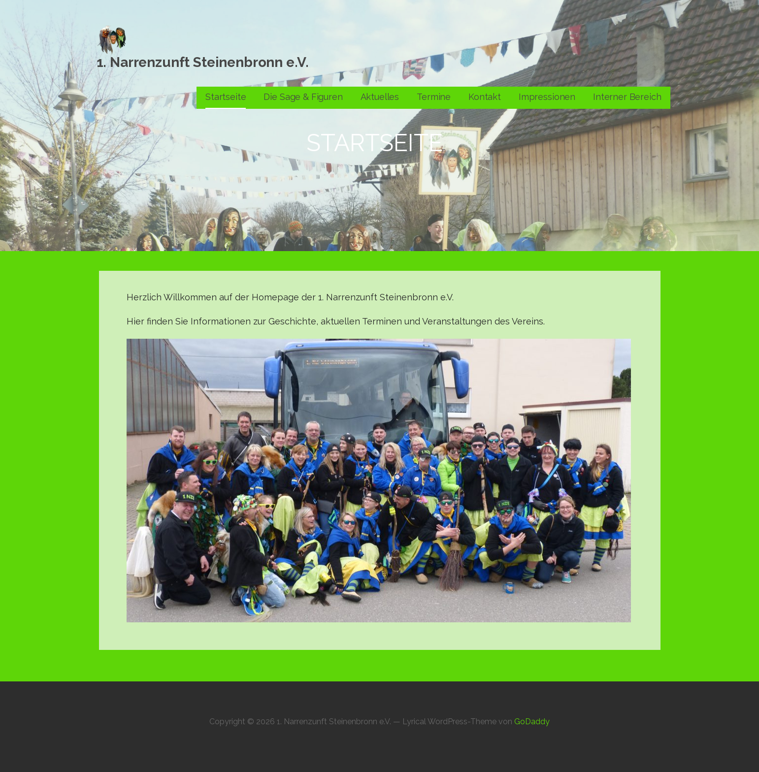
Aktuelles (380, 97)
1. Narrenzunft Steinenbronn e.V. (203, 62)
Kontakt (484, 97)
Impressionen (547, 97)
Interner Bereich (627, 97)
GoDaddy (532, 721)
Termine (434, 97)
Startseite (225, 97)
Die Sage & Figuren (303, 97)
